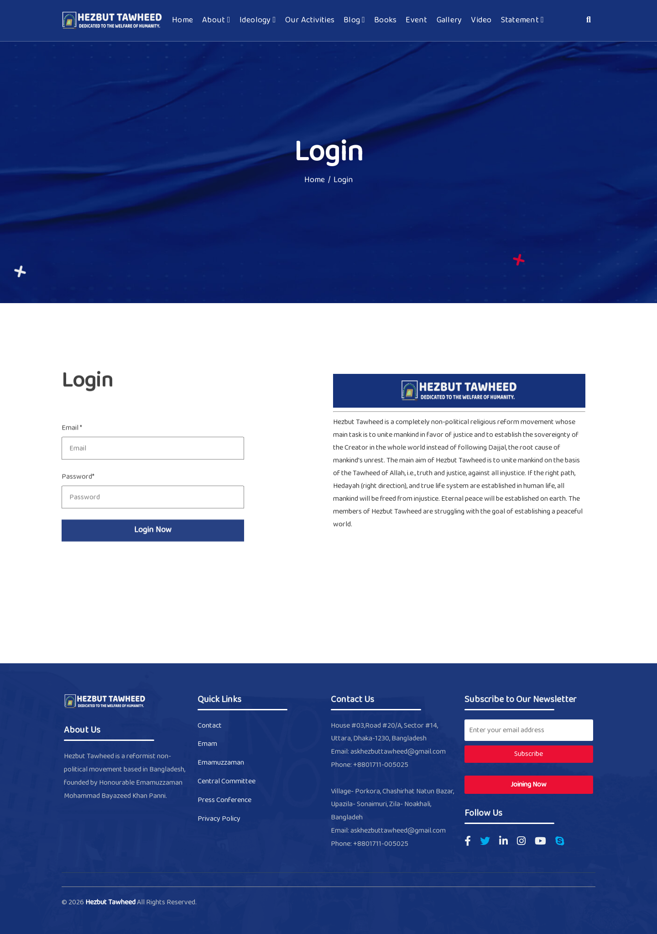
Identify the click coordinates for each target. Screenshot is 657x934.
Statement (522, 20)
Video (481, 20)
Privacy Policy (219, 819)
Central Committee (227, 781)
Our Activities (310, 20)
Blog (354, 20)
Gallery (449, 20)
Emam (207, 744)
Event (416, 20)
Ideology (258, 20)
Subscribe (528, 754)
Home (182, 20)
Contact (210, 725)
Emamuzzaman (221, 762)
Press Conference (224, 800)
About (216, 20)
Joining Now (529, 784)
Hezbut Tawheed (111, 902)
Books (385, 20)
